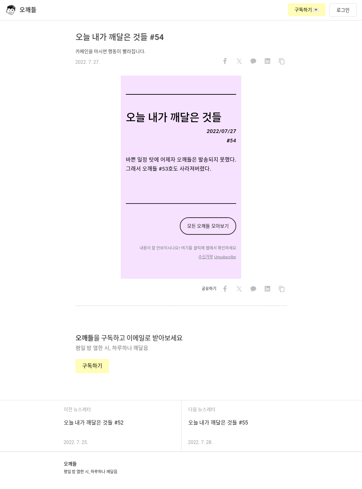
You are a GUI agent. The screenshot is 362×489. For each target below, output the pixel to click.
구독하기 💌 (307, 9)
